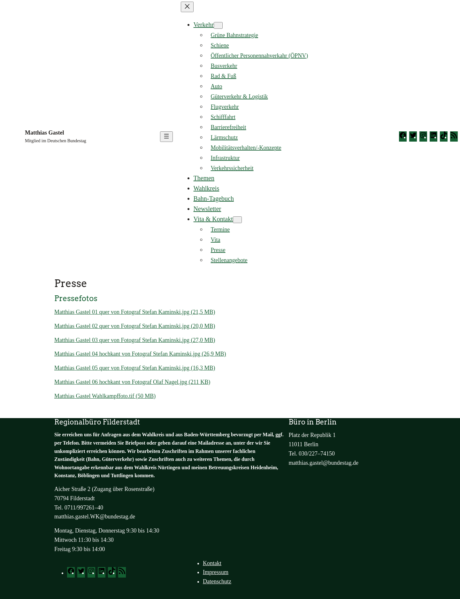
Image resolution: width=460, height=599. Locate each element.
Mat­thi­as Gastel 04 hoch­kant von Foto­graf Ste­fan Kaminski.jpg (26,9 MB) (140, 354)
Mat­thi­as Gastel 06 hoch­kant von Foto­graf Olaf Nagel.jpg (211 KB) (132, 382)
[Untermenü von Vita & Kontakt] (237, 219)
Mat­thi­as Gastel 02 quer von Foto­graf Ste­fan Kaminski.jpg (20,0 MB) (134, 326)
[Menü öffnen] (166, 136)
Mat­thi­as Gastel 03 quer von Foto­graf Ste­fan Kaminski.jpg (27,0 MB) (134, 340)
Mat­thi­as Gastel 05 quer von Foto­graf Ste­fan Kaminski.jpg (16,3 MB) (134, 368)
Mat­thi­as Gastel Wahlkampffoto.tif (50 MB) (105, 396)
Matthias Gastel (44, 132)
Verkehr (204, 24)
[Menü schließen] (187, 7)
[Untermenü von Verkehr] (218, 25)
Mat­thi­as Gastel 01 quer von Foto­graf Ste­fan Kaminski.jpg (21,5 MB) (134, 312)
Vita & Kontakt (213, 218)
